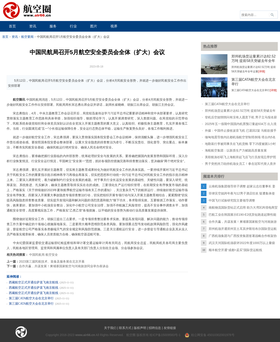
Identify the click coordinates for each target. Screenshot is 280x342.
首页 (5, 36)
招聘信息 (155, 328)
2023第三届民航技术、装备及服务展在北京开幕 (52, 261)
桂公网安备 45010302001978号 (210, 335)
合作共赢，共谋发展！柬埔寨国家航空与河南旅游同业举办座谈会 (64, 266)
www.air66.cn (85, 335)
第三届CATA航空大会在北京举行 (31, 298)
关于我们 (110, 328)
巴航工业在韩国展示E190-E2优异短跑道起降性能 (242, 214)
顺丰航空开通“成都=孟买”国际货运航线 (235, 250)
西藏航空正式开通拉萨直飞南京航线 (33, 282)
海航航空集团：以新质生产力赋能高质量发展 (236, 150)
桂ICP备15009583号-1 (164, 335)
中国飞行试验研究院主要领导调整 (232, 200)
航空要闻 (27, 36)
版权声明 (140, 328)
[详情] (261, 71)
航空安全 (51, 254)
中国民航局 (37, 254)
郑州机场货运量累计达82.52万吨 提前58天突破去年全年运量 (253, 60)
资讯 (15, 36)
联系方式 (125, 328)
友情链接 (170, 328)
